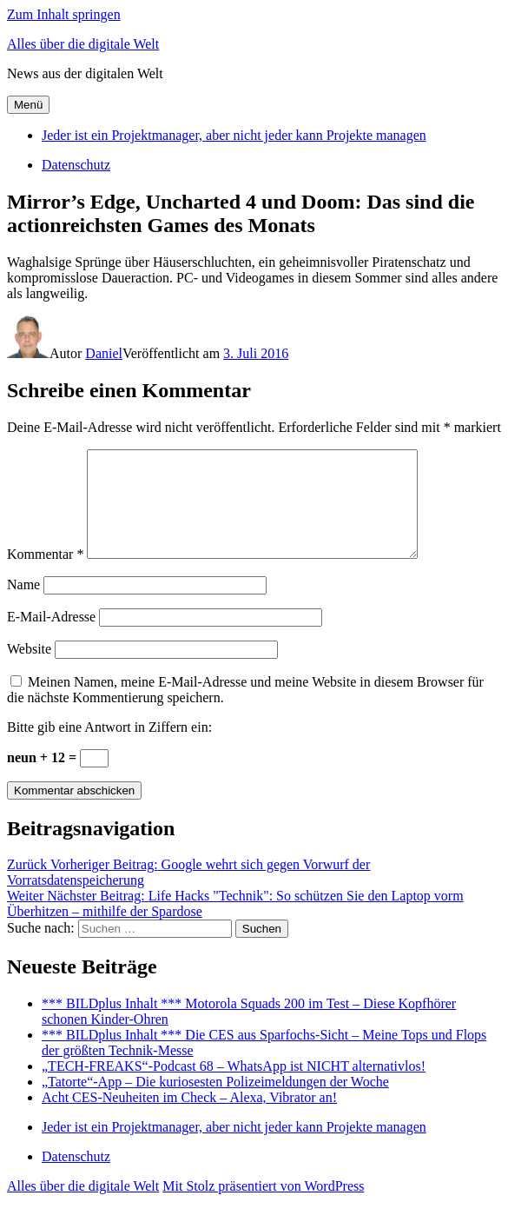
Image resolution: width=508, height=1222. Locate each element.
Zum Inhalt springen (64, 14)
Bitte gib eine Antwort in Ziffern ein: (109, 748)
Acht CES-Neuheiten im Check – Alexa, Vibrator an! (189, 1118)
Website (29, 669)
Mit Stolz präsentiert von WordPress (263, 1206)
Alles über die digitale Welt (83, 44)
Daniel (103, 353)
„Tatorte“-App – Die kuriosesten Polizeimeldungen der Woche (215, 1102)
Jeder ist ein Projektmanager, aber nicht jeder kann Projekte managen (234, 135)
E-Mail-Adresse (51, 637)
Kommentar (45, 575)
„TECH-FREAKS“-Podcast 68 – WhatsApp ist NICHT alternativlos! (234, 1086)
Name (23, 605)
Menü (28, 104)
